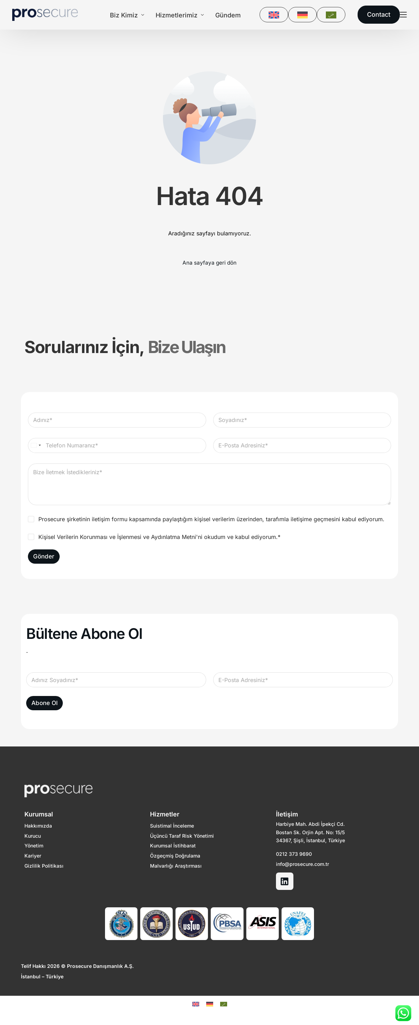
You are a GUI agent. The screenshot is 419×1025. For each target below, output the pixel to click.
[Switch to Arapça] (333, 15)
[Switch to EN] (275, 15)
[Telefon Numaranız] (117, 445)
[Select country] (35, 445)
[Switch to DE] (304, 15)
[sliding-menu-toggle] (405, 15)
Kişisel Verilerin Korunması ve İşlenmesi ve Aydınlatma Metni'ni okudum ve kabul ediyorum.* (159, 537)
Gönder (43, 556)
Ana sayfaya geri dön (209, 263)
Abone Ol (44, 703)
